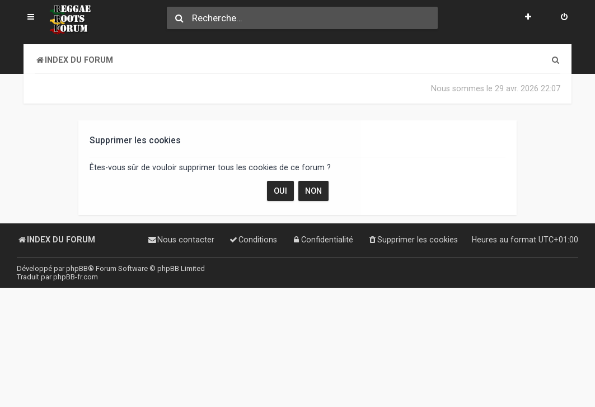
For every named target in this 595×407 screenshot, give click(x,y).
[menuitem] (564, 18)
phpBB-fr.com (75, 277)
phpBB (77, 268)
